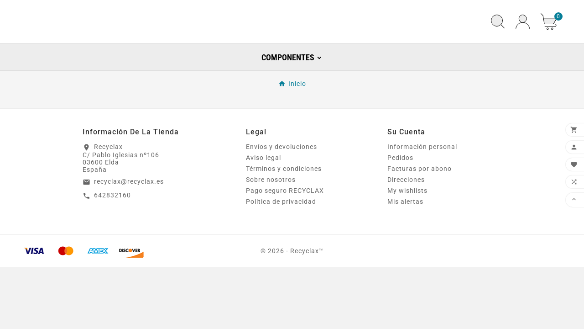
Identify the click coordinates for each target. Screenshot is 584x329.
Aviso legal (263, 179)
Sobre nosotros (271, 201)
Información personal (422, 168)
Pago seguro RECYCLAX (285, 212)
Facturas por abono (419, 190)
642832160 (112, 216)
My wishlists (407, 212)
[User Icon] (523, 32)
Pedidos (400, 179)
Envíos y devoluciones (281, 168)
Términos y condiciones (284, 190)
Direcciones (406, 201)
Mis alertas (405, 223)
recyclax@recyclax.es (129, 202)
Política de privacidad (281, 223)
